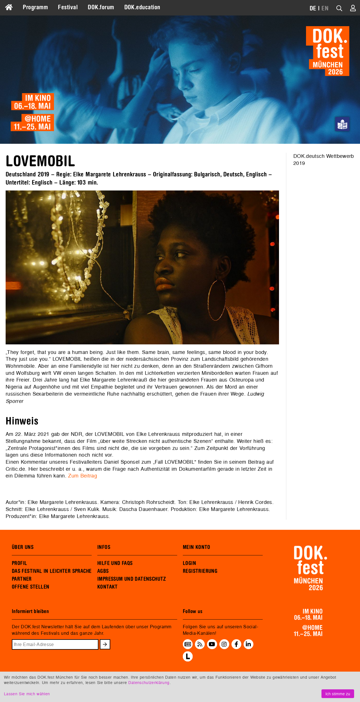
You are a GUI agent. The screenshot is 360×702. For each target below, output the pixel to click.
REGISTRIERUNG (200, 571)
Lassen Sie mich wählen (27, 693)
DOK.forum (101, 7)
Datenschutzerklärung (148, 682)
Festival (68, 7)
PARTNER (22, 579)
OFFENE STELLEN (30, 587)
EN (324, 8)
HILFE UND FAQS (114, 563)
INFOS (103, 547)
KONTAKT (107, 587)
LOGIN (189, 563)
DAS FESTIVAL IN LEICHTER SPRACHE (51, 571)
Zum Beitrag (82, 475)
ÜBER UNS (22, 547)
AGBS (103, 571)
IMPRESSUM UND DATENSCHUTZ (131, 579)
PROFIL (19, 563)
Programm (35, 7)
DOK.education (142, 7)
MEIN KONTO (196, 547)
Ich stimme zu (337, 693)
